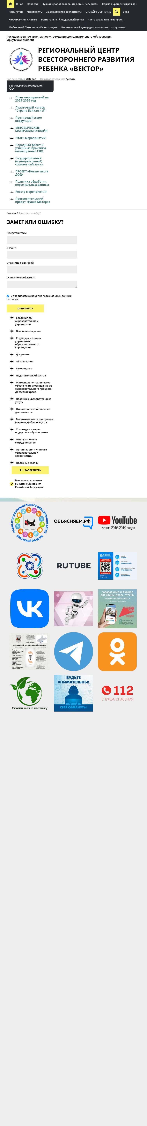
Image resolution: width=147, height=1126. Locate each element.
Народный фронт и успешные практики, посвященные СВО (31, 148)
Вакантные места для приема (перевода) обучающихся (34, 420)
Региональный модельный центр (62, 19)
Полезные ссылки (27, 463)
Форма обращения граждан (119, 4)
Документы (23, 354)
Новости (32, 4)
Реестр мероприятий (31, 191)
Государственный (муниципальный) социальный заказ (29, 161)
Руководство (24, 368)
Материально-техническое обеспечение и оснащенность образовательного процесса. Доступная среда (34, 387)
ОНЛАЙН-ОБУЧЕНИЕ (98, 11)
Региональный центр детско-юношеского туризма (93, 27)
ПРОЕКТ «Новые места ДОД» (31, 172)
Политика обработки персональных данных (32, 182)
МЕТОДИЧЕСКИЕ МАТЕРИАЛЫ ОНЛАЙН (31, 129)
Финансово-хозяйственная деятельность (32, 410)
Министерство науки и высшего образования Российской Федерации (29, 483)
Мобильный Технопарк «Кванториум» (33, 27)
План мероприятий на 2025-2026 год (32, 98)
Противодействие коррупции (28, 119)
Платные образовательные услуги (33, 400)
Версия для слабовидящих (25, 85)
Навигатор (16, 11)
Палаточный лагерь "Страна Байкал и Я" (30, 108)
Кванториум (34, 11)
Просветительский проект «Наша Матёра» (32, 200)
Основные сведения (28, 331)
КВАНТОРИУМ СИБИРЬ (23, 19)
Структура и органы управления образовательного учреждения (28, 342)
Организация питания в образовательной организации (31, 452)
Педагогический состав (31, 375)
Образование (24, 361)
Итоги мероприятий (30, 138)
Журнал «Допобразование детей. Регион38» (70, 4)
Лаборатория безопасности (64, 11)
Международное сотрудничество (26, 441)
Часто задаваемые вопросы (105, 19)
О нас (19, 4)
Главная (11, 213)
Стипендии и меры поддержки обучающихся (31, 430)
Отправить (25, 308)
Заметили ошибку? (29, 213)
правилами (20, 296)
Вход (126, 11)
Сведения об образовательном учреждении (26, 321)
